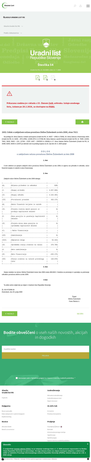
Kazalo (9, 122)
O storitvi (50, 411)
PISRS (51, 106)
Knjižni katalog (6, 417)
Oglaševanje (51, 435)
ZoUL (51, 103)
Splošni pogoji (52, 438)
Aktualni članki (6, 426)
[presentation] (45, 369)
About (59, 426)
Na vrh (80, 313)
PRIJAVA (45, 355)
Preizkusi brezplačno (54, 414)
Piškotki (16, 459)
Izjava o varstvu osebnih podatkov (58, 440)
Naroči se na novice (8, 429)
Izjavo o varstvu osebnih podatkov (61, 378)
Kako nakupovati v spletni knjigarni (13, 414)
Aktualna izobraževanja (54, 395)
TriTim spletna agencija (33, 459)
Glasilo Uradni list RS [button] (13, 26)
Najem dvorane (52, 401)
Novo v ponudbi (7, 411)
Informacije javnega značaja (56, 432)
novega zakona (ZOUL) (22, 449)
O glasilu (4, 398)
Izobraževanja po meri (54, 398)
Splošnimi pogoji (37, 378)
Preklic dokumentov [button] (13, 33)
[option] (45, 64)
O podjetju (50, 426)
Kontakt (50, 429)
